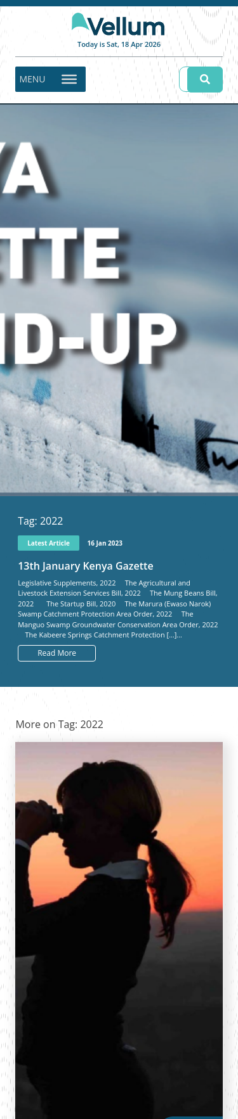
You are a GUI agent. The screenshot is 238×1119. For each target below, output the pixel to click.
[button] (32, 79)
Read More (56, 653)
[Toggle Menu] (69, 78)
